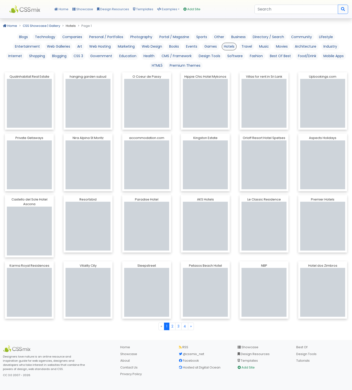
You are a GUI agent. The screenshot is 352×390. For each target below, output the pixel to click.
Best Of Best (280, 55)
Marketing (126, 46)
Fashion (256, 55)
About (125, 360)
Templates (143, 9)
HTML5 (157, 65)
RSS (183, 347)
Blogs (23, 36)
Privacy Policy (131, 374)
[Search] (296, 9)
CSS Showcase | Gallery (41, 25)
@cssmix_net (191, 354)
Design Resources (113, 9)
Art (79, 46)
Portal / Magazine (174, 36)
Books (174, 46)
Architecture (305, 46)
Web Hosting (100, 46)
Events (191, 46)
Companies (72, 36)
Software (235, 55)
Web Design (152, 46)
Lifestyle (326, 36)
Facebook (189, 360)
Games (210, 46)
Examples (167, 9)
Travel (247, 46)
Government (101, 55)
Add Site (191, 9)
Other (219, 36)
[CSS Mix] (17, 349)
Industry (330, 46)
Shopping (37, 55)
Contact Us (129, 367)
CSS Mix (25, 9)
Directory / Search (268, 36)
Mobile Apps (333, 55)
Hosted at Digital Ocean (199, 367)
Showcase (82, 9)
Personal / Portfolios (106, 36)
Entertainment (27, 46)
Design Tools (209, 55)
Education (127, 55)
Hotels (229, 46)
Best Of (302, 347)
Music (264, 46)
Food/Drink (307, 55)
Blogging (59, 55)
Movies (282, 46)
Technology (45, 36)
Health (148, 55)
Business (238, 36)
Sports (201, 36)
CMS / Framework (177, 55)
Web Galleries (58, 46)
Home (61, 9)
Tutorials (303, 360)
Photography (141, 36)
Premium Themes (185, 65)
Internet (15, 55)
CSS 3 (78, 55)
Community (301, 36)
